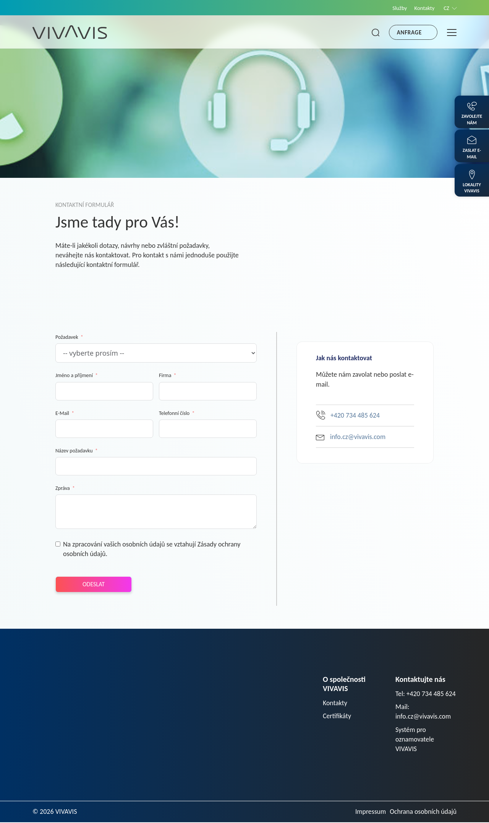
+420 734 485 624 (348, 415)
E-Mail (62, 413)
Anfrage (409, 32)
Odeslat (94, 584)
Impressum (369, 812)
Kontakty (423, 8)
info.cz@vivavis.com (351, 437)
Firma (165, 375)
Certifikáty (337, 716)
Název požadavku (74, 450)
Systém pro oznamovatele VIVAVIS (414, 739)
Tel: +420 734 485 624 (426, 694)
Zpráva (62, 488)
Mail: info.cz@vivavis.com (423, 712)
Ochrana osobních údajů (423, 812)
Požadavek (66, 337)
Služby (398, 8)
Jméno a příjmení (74, 375)
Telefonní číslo (174, 413)
